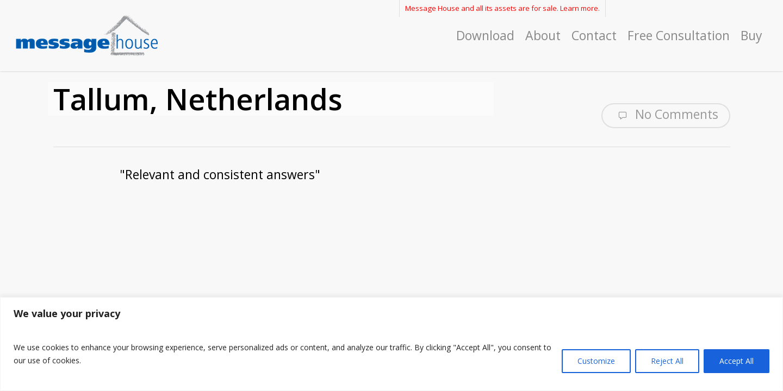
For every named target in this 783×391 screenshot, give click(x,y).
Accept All (736, 361)
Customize (596, 361)
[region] (391, 344)
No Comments (665, 114)
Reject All (667, 361)
